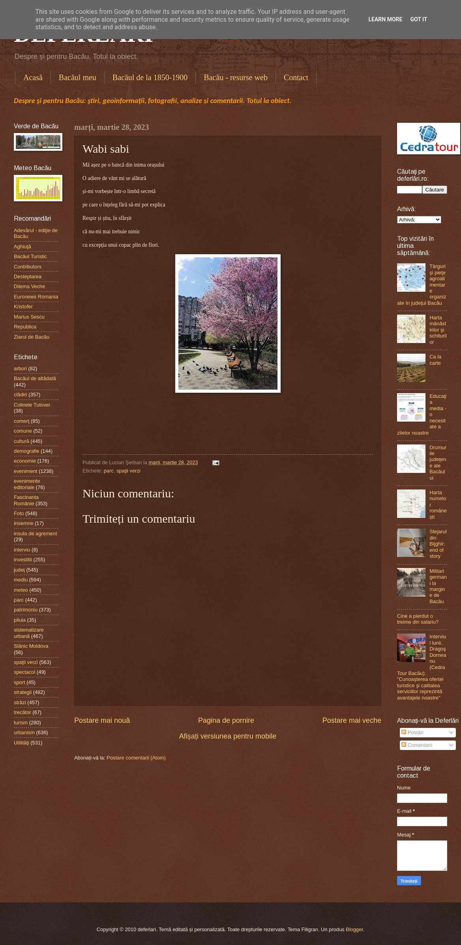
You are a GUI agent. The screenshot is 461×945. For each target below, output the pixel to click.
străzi (20, 702)
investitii (23, 559)
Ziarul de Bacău (31, 337)
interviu (22, 550)
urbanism (24, 732)
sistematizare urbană (29, 633)
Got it (418, 19)
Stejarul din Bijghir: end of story (438, 544)
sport (19, 682)
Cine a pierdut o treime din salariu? (418, 619)
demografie (26, 451)
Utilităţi (21, 743)
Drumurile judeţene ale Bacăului (437, 462)
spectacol (24, 672)
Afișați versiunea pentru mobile (227, 736)
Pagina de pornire (226, 720)
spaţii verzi (128, 471)
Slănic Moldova (31, 646)
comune (23, 431)
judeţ (19, 570)
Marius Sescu (29, 317)
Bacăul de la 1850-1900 (150, 77)
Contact (296, 77)
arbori (20, 368)
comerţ (21, 421)
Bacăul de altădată (35, 378)
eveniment (25, 471)
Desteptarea (27, 276)
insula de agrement (35, 533)
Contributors (27, 267)
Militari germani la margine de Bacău (438, 586)
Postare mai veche (351, 720)
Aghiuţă (22, 246)
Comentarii (416, 745)
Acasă (33, 77)
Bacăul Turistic (30, 256)
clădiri (20, 395)
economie (25, 461)
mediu (21, 580)
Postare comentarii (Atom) (136, 758)
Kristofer (23, 306)
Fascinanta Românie (26, 500)
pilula (20, 620)
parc (109, 471)
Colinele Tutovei (32, 405)
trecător (22, 712)
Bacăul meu (77, 77)
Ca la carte (435, 360)
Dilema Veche (29, 286)
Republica (25, 327)
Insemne (23, 523)
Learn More (385, 19)
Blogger (354, 929)
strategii (23, 692)
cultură (21, 441)
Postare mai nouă (102, 720)
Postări (412, 732)
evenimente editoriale (27, 484)
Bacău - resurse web (236, 77)
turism (21, 723)
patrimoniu (25, 610)
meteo (21, 590)
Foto (19, 513)
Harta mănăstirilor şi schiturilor (438, 330)
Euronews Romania (36, 297)
